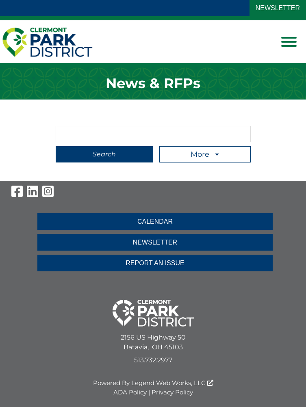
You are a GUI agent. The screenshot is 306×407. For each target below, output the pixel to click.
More (201, 154)
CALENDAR (155, 221)
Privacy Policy (172, 392)
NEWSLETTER (278, 7)
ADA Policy (130, 392)
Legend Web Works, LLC (172, 383)
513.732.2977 (153, 360)
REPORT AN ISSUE (155, 263)
